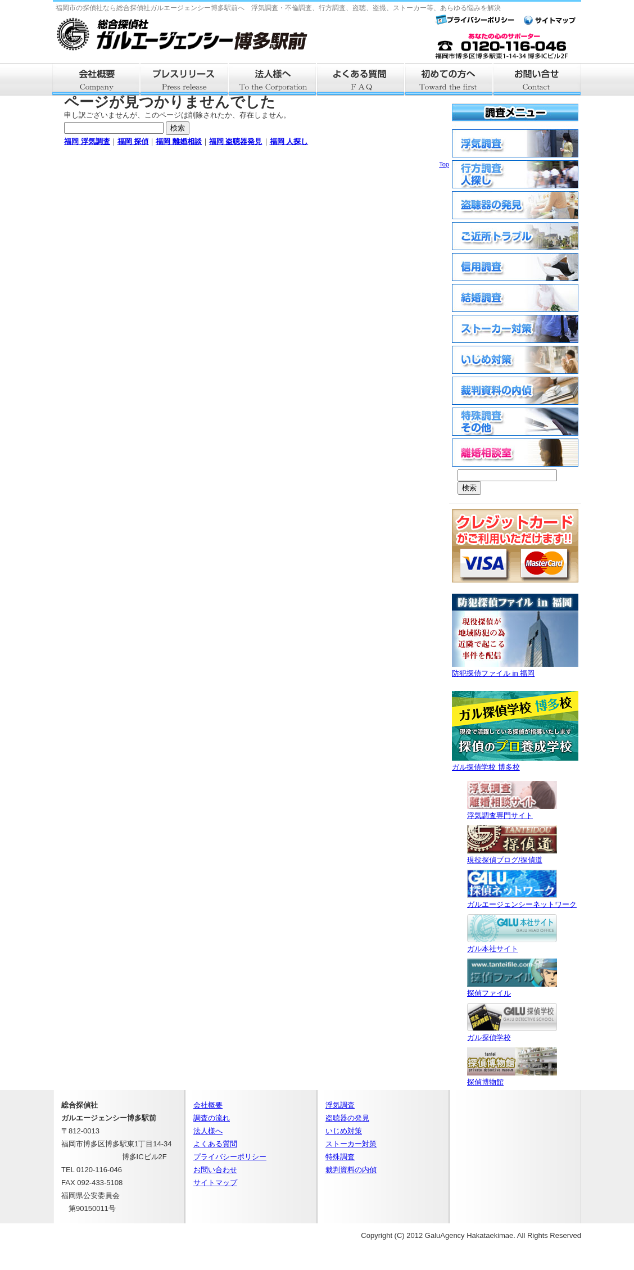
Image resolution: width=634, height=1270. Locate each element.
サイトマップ (215, 1182)
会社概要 (96, 79)
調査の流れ (211, 1118)
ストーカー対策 (351, 1144)
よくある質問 (361, 79)
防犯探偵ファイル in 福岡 (515, 668)
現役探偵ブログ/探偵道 (512, 855)
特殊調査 (340, 1157)
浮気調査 (340, 1105)
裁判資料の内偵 (351, 1169)
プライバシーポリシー (229, 1157)
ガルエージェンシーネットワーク (522, 900)
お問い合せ (537, 79)
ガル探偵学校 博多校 (515, 762)
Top (444, 164)
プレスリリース (185, 79)
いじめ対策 (343, 1131)
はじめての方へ (449, 79)
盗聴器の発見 (347, 1118)
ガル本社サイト (512, 944)
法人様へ (273, 79)
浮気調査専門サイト (512, 811)
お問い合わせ (215, 1169)
